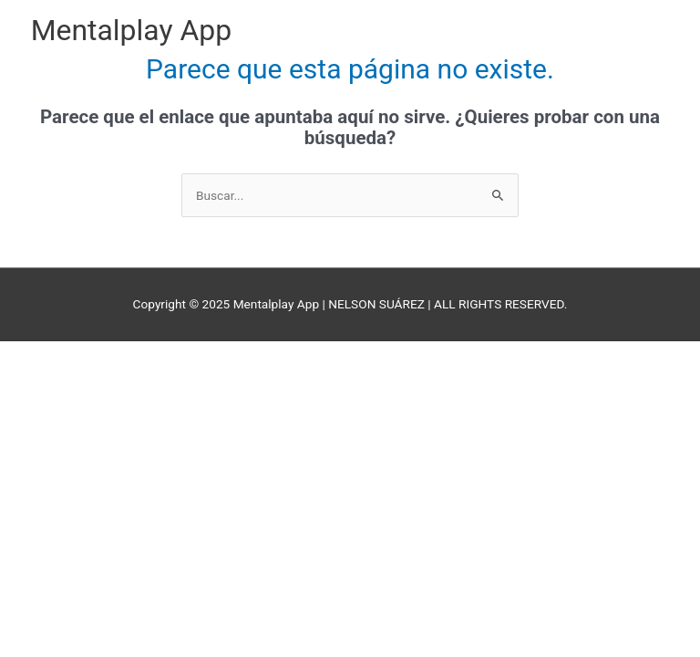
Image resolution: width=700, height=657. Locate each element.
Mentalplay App (131, 30)
